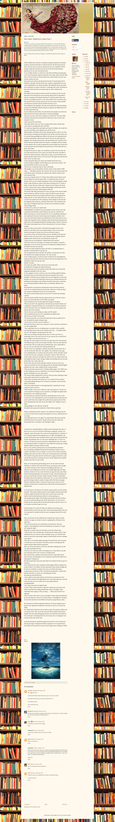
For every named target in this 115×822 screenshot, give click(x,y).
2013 (85, 60)
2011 (85, 103)
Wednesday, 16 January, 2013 (37, 739)
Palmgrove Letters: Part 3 (87, 79)
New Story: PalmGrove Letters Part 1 (88, 93)
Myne (29, 739)
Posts (74, 47)
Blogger (69, 815)
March (86, 71)
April (86, 69)
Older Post (64, 804)
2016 (85, 56)
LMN (29, 773)
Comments (76, 49)
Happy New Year (87, 98)
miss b (29, 721)
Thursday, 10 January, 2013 (39, 721)
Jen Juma (30, 690)
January (87, 75)
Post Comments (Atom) (35, 806)
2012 (85, 101)
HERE (51, 50)
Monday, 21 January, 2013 (36, 764)
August (87, 62)
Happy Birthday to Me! (87, 83)
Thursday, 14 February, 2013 (37, 773)
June (86, 64)
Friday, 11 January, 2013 (39, 730)
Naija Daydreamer (37, 7)
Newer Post (27, 804)
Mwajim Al (30, 711)
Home (46, 804)
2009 (85, 108)
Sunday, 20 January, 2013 (39, 748)
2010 (85, 105)
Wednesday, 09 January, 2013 (39, 690)
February (87, 73)
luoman (59, 815)
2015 (85, 58)
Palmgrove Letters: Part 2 (87, 88)
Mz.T (29, 764)
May (86, 67)
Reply (29, 706)
